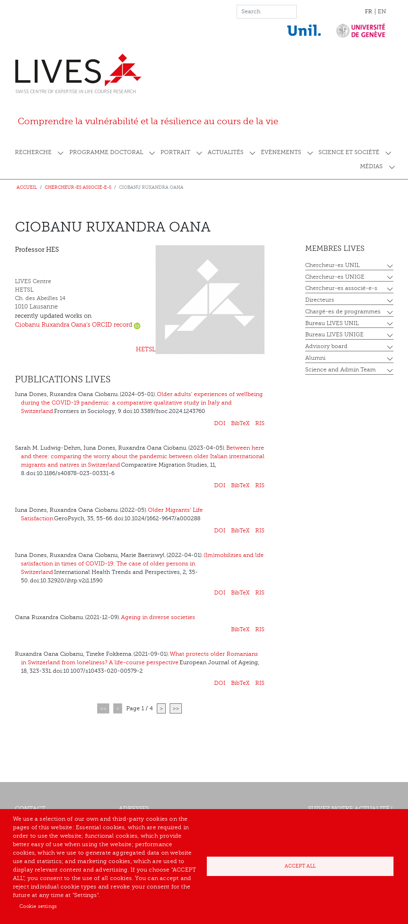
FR (368, 11)
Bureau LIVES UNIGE (334, 335)
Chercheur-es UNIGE (334, 277)
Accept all (300, 866)
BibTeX (240, 423)
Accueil (27, 187)
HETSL (146, 349)
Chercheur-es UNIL (332, 265)
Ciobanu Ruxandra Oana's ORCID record (77, 324)
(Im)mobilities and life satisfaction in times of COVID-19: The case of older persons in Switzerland (142, 563)
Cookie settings (38, 906)
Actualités (226, 152)
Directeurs (319, 300)
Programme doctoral (106, 152)
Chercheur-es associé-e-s (78, 187)
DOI (219, 423)
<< (103, 708)
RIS (259, 423)
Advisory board (326, 346)
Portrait (175, 152)
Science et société (348, 152)
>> (176, 708)
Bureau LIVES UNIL (332, 323)
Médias (371, 166)
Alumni (315, 358)
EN (382, 11)
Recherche (33, 152)
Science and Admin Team (340, 370)
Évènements (281, 152)
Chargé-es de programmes (343, 312)
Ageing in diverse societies (158, 617)
